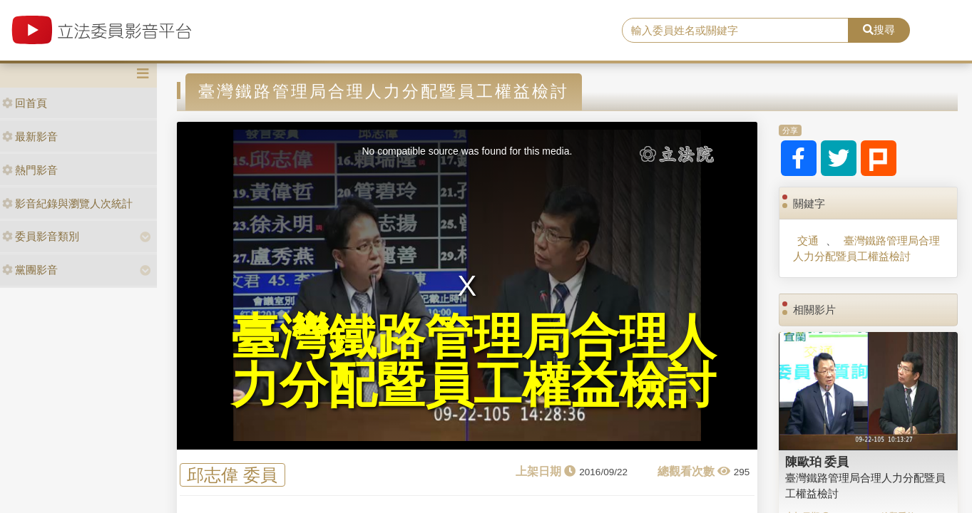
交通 (808, 240)
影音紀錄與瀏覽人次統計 (67, 203)
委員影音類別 (40, 236)
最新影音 (30, 136)
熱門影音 (30, 170)
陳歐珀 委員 (817, 461)
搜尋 (879, 30)
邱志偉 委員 (232, 474)
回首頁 (24, 103)
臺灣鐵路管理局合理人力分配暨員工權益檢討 (866, 247)
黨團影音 (30, 270)
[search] (735, 30)
